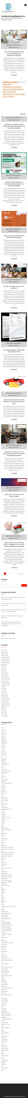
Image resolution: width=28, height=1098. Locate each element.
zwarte (3, 1069)
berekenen (4, 792)
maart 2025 (4, 673)
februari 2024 (4, 695)
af (1, 757)
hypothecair (4, 873)
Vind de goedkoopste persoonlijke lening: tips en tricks (14, 351)
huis (2, 870)
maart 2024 (4, 693)
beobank (3, 790)
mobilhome (4, 951)
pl (1, 996)
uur (2, 1034)
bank (2, 778)
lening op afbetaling (6, 929)
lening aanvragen (5, 922)
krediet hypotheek (6, 913)
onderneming (4, 970)
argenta (3, 766)
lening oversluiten (6, 930)
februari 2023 (4, 716)
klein (2, 903)
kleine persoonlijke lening (8, 906)
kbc (2, 896)
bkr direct (3, 797)
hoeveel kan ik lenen (6, 868)
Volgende (21, 573)
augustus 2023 (5, 706)
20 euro (3, 736)
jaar (2, 894)
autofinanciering (5, 771)
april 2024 (3, 692)
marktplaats (4, 937)
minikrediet (4, 941)
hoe (2, 866)
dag (2, 825)
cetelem (3, 819)
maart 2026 (4, 652)
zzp (2, 1071)
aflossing (3, 762)
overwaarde (4, 984)
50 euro (3, 750)
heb (2, 861)
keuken (3, 897)
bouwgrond (4, 807)
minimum (3, 946)
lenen (2, 920)
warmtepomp (4, 1055)
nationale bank (5, 958)
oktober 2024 (4, 681)
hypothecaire (4, 878)
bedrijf (3, 785)
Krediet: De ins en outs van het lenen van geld (14, 495)
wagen (3, 1054)
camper (3, 812)
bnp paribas (4, 804)
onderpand (4, 974)
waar (2, 1052)
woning (3, 1059)
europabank (4, 838)
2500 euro (4, 741)
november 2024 (5, 679)
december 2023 (5, 699)
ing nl (2, 890)
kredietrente (4, 917)
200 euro (3, 738)
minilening (4, 944)
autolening (4, 773)
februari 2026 (4, 653)
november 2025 (5, 659)
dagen (2, 826)
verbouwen (4, 1047)
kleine (2, 904)
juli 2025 (3, 666)
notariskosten (5, 963)
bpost (2, 811)
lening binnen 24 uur (6, 925)
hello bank (4, 863)
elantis (3, 835)
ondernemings (5, 972)
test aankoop (4, 1022)
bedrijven (3, 786)
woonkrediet (4, 1060)
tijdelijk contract (5, 1024)
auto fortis (4, 769)
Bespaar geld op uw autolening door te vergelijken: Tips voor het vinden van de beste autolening (14, 544)
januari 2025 (4, 676)
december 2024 (5, 678)
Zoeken (4, 579)
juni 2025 (3, 667)
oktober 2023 (4, 702)
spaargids (3, 1017)
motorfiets (4, 955)
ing (2, 887)
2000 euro (4, 740)
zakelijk (3, 1062)
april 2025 (3, 671)
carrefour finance (5, 818)
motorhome (4, 956)
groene (3, 858)
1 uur (2, 727)
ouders (3, 979)
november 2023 (5, 700)
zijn (2, 1066)
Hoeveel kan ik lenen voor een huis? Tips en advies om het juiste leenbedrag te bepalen (14, 453)
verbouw (3, 1045)
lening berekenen (6, 923)
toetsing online (5, 1028)
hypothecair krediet (6, 875)
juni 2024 (3, 688)
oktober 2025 (4, 660)
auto (2, 767)
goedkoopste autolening (7, 852)
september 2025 (5, 662)
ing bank (3, 889)
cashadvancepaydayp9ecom (15, 45)
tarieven (3, 1021)
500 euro (3, 752)
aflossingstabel (5, 764)
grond (2, 859)
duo (2, 831)
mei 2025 (3, 669)
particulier (4, 986)
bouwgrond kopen (6, 809)
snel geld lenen (5, 1012)
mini (2, 939)
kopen (3, 908)
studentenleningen (6, 1019)
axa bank (3, 776)
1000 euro (4, 733)
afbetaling (3, 759)
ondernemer (4, 969)
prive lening (4, 998)
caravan (3, 814)
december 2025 (5, 657)
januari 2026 (4, 655)
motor (2, 953)
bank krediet (4, 779)
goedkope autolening (7, 854)
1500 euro (4, 734)
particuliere (4, 989)
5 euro (3, 748)
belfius (3, 788)
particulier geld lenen (7, 988)
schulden (3, 1010)
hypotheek (4, 884)
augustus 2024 (5, 685)
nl (1, 962)
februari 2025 (4, 674)
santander (4, 1008)
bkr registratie (5, 799)
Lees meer (14, 75)
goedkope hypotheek (7, 856)
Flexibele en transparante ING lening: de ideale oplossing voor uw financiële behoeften (14, 126)
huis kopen (4, 871)
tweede (3, 1031)
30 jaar (3, 745)
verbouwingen (5, 1050)
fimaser (3, 840)
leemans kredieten (6, 918)
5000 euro (4, 753)
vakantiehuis (4, 1036)
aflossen (3, 760)
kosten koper (4, 911)
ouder (2, 977)
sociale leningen (5, 1014)
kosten (3, 910)
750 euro (3, 755)
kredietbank (4, 915)
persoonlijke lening (6, 995)
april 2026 (3, 650)
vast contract (4, 1040)
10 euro (3, 729)
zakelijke (3, 1064)
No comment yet (15, 47)
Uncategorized (5, 1033)
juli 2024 (3, 686)
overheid (3, 981)
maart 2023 (4, 714)
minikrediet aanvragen (7, 943)
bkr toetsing (4, 800)
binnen (3, 793)
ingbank (3, 892)
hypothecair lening (6, 877)
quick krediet (4, 1002)
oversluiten (4, 982)
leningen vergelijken (6, 934)
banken (3, 781)
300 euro (3, 746)
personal (3, 993)
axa (2, 774)
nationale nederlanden (7, 960)
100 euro (3, 731)
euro (2, 837)
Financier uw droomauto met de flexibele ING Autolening (14, 236)
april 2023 (3, 712)
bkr (2, 795)
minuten (3, 948)
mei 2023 (3, 711)
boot (2, 805)
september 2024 (5, 683)
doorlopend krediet (6, 830)
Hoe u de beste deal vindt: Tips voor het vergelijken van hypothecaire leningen (14, 53)
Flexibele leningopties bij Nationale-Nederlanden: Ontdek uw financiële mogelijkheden (10, 623)
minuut (3, 949)
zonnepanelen (5, 1067)
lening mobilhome (6, 927)
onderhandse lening (6, 967)
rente (2, 1007)
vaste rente (4, 1041)
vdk (2, 1043)
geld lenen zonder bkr (7, 849)
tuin (2, 1029)
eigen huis (4, 833)
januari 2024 (4, 697)
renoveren (4, 1005)
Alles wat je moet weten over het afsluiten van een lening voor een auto (14, 401)
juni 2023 (3, 709)
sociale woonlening (6, 1015)
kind (2, 899)
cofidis (3, 821)
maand (3, 936)
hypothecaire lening (6, 880)
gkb (2, 851)
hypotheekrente (5, 885)
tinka (2, 1026)
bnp (2, 802)
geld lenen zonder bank (7, 847)
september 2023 (5, 704)
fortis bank (4, 845)
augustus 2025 (5, 664)
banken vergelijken (6, 783)
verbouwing (4, 1048)
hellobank (3, 864)
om (2, 965)
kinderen (3, 901)
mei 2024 (3, 690)
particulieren (4, 991)
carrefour (3, 816)
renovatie (3, 1003)
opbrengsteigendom (6, 975)
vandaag (3, 1038)
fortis (2, 844)
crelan (2, 823)
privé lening (4, 1000)
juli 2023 (3, 707)
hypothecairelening (6, 882)
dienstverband (5, 828)
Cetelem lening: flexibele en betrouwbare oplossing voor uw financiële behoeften (14, 184)
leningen (3, 932)
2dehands (3, 743)
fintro (2, 842)
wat (2, 1057)
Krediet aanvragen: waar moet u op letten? (14, 287)
